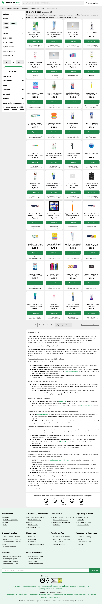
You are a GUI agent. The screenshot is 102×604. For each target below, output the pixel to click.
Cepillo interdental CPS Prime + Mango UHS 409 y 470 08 (73, 94)
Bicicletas (80, 520)
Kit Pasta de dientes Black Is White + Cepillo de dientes (73, 154)
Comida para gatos (10, 559)
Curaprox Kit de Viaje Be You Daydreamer (53, 245)
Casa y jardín (56, 514)
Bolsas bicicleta (83, 525)
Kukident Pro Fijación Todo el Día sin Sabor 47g (91, 214)
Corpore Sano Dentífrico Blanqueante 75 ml (35, 184)
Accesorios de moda (35, 556)
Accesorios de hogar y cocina (63, 517)
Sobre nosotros (70, 586)
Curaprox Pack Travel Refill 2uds (91, 305)
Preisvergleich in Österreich (63, 595)
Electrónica (31, 533)
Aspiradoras (32, 539)
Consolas (80, 544)
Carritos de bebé (59, 544)
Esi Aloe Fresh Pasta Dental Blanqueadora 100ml (35, 245)
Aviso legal (16, 586)
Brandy (6, 522)
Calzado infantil (58, 542)
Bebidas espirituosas (10, 520)
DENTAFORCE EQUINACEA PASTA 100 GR (72, 184)
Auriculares (32, 542)
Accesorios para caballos (12, 556)
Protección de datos (29, 586)
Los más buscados (44, 586)
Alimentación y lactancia (12, 539)
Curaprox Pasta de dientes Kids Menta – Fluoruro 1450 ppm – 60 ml (53, 184)
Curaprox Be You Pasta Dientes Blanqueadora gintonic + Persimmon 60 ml (54, 305)
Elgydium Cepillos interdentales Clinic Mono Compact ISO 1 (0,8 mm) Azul (91, 124)
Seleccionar (13, 71)
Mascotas (6, 553)
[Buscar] (23, 3)
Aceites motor (33, 525)
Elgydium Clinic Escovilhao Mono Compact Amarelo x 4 (91, 94)
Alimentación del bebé (11, 537)
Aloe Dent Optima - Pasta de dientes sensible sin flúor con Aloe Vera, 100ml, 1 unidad (35, 33)
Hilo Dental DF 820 (91, 153)
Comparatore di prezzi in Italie (16, 595)
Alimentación (7, 514)
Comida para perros (10, 561)
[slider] (4, 67)
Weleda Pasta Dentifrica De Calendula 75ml (72, 33)
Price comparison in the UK (51, 597)
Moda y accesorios (34, 553)
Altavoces (31, 537)
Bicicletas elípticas (84, 522)
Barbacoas (56, 525)
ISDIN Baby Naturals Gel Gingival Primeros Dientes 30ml (54, 154)
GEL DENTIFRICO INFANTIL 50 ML (91, 63)
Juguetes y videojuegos (86, 533)
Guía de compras (83, 586)
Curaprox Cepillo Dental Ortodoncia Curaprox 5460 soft (54, 275)
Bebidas (6, 517)
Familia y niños (57, 533)
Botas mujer (32, 561)
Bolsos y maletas (34, 559)
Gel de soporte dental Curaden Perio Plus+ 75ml (73, 245)
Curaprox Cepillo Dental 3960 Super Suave (72, 305)
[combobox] (54, 3)
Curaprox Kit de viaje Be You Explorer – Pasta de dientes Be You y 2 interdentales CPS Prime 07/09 (54, 124)
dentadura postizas (6, 108)
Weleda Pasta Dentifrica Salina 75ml (54, 63)
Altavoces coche (34, 527)
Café (5, 525)
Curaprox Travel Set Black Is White (91, 184)
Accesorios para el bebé (61, 537)
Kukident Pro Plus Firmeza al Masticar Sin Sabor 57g (91, 245)
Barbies (80, 539)
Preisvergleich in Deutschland (85, 595)
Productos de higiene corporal (33, 8)
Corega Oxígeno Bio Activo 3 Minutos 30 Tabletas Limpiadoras (35, 275)
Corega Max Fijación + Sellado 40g (73, 275)
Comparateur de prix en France (40, 595)
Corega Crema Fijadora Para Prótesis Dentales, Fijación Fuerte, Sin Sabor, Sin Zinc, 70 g (35, 154)
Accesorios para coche (36, 517)
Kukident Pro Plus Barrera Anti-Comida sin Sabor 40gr (35, 214)
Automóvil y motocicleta (37, 514)
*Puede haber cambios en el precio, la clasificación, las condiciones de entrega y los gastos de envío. (51, 601)
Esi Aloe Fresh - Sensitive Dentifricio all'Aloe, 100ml (35, 124)
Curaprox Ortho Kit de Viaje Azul (35, 94)
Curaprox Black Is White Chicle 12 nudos (92, 275)
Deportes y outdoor (84, 514)
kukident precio (22, 108)
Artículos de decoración (61, 522)
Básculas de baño (9, 547)
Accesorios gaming (84, 537)
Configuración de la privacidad (51, 589)
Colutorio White (91, 33)
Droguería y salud (13, 8)
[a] (19, 62)
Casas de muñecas (84, 542)
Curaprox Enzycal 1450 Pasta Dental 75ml (35, 305)
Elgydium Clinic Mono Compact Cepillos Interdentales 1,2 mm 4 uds (73, 214)
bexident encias (14, 108)
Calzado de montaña (35, 564)
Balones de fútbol (83, 517)
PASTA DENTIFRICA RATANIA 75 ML (35, 63)
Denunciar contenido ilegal (90, 325)
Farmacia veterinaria (10, 564)
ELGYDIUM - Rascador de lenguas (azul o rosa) (72, 124)
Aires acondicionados (60, 520)
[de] (6, 62)
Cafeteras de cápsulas (36, 544)
